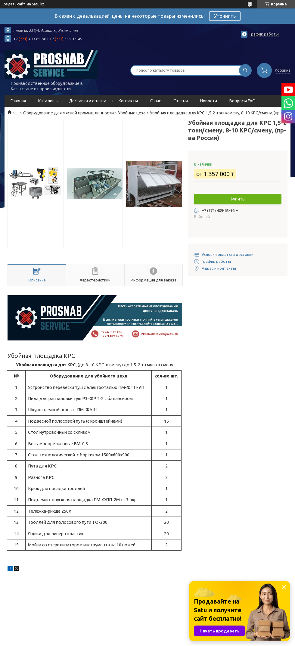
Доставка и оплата (87, 101)
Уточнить (225, 16)
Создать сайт (13, 4)
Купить (238, 199)
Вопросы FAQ (242, 101)
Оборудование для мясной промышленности (68, 112)
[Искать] (245, 70)
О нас (155, 101)
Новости (208, 101)
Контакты (128, 101)
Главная (18, 101)
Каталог (46, 101)
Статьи (180, 101)
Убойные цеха (131, 112)
